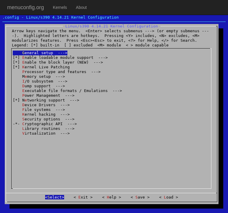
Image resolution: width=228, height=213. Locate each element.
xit (83, 197)
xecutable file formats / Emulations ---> (67, 90)
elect (55, 197)
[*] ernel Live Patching (41, 67)
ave (140, 197)
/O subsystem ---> (40, 81)
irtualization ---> (41, 133)
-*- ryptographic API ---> (45, 124)
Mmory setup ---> (39, 76)
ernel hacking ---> (41, 114)
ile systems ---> (39, 109)
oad (169, 197)
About (81, 7)
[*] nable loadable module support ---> (60, 57)
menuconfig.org (25, 7)
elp (111, 197)
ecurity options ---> (44, 119)
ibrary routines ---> (44, 128)
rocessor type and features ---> (57, 72)
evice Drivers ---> (41, 105)
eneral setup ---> (40, 53)
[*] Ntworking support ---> (46, 100)
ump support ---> (39, 86)
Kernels (60, 7)
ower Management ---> (44, 95)
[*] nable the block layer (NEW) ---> (58, 62)
